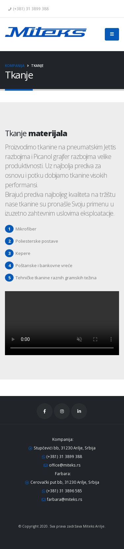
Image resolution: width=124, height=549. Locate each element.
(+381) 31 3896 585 (64, 490)
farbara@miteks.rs (64, 499)
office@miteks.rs (65, 465)
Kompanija (14, 65)
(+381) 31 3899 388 (64, 456)
